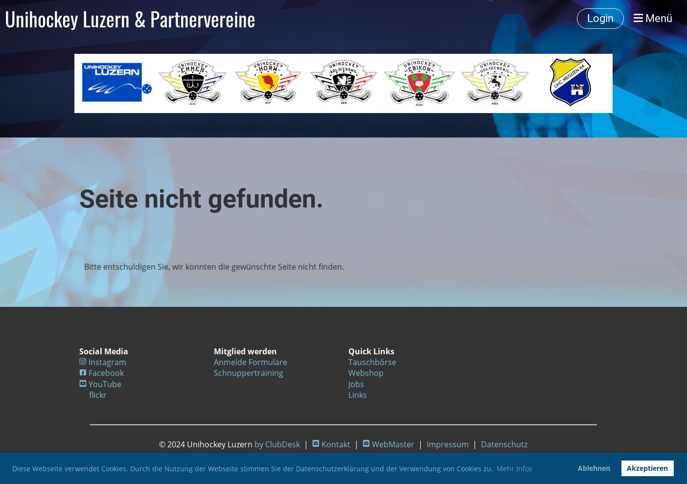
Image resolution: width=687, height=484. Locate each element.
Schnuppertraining (248, 373)
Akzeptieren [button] (647, 468)
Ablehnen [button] (594, 468)
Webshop (366, 373)
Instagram (107, 362)
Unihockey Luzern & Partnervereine (130, 18)
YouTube (105, 384)
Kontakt (335, 444)
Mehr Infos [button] (514, 468)
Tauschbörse (372, 362)
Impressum (448, 444)
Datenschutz (504, 444)
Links (357, 395)
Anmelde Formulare (250, 362)
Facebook (106, 373)
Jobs (356, 384)
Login (600, 18)
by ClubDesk (277, 444)
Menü (653, 18)
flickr (98, 395)
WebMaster (393, 444)
